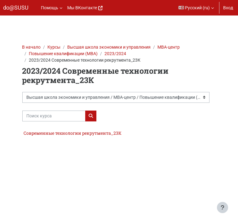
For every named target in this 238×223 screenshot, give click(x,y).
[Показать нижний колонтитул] (222, 207)
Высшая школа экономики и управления (109, 47)
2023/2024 (115, 53)
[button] (196, 7)
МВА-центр (168, 47)
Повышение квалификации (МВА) (63, 53)
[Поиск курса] (54, 116)
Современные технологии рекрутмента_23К (72, 133)
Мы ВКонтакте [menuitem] (82, 7)
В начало (31, 47)
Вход (228, 7)
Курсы (53, 47)
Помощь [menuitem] (49, 7)
